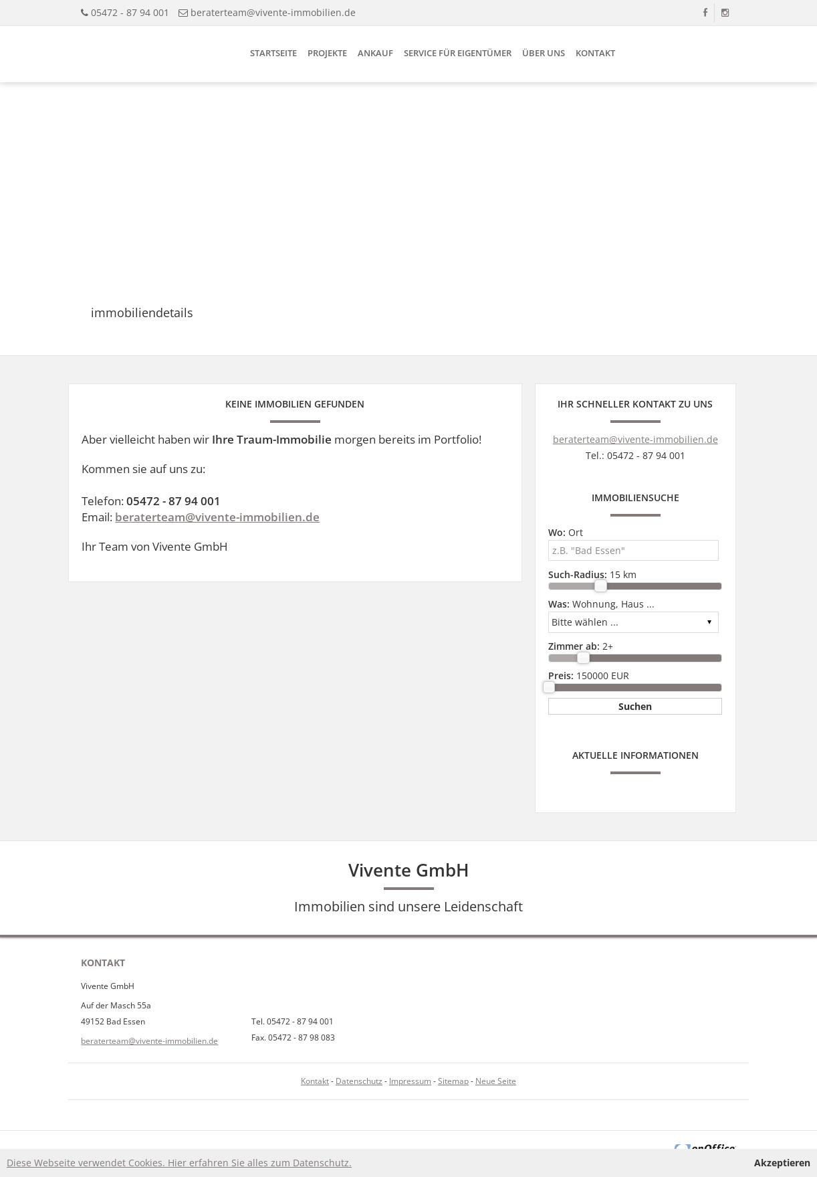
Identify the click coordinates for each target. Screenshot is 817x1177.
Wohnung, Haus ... (601, 604)
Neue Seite (495, 1081)
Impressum (410, 1081)
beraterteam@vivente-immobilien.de (273, 12)
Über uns (543, 53)
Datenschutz (359, 1081)
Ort (565, 532)
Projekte (327, 53)
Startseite (273, 53)
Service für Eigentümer (457, 53)
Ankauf (375, 53)
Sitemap (453, 1081)
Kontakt (595, 53)
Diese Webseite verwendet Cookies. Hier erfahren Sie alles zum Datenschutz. (179, 1162)
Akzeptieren (782, 1162)
